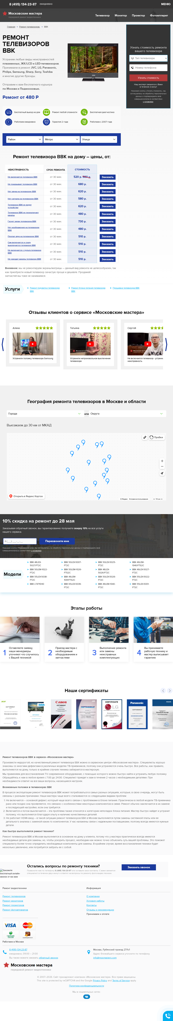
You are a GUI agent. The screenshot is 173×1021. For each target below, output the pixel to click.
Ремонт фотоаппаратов (15, 914)
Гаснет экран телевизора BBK (22, 221)
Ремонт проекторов (13, 910)
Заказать (108, 177)
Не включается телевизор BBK (22, 177)
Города (12, 413)
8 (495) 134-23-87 (22, 4)
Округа (95, 413)
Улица (86, 139)
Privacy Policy (100, 1000)
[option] (24, 118)
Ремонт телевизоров (14, 901)
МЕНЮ (165, 4)
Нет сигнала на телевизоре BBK (23, 199)
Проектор (138, 15)
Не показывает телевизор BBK (22, 184)
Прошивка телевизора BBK (126, 288)
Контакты (91, 910)
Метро (49, 139)
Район (11, 139)
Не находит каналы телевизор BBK (24, 259)
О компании (93, 901)
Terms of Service (121, 1000)
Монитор (121, 15)
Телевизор (102, 15)
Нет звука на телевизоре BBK (22, 191)
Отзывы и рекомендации (100, 914)
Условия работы (95, 905)
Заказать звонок (139, 867)
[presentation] (3, 344)
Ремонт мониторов (13, 905)
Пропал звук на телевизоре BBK (23, 236)
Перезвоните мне (57, 541)
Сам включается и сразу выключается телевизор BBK (22, 244)
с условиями (148, 102)
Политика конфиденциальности (86, 1005)
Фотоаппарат (159, 15)
